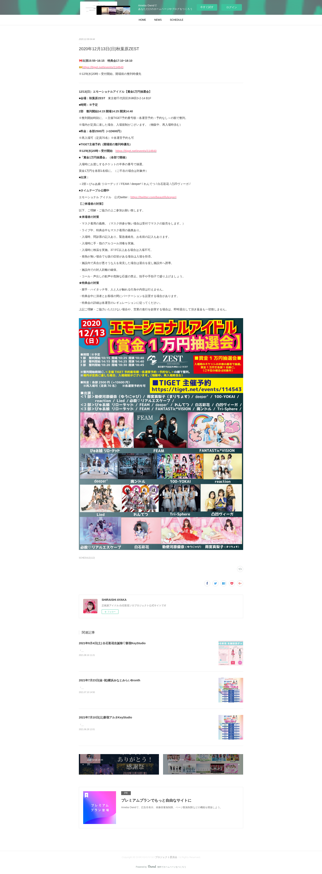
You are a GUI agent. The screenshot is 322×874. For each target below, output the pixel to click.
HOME (142, 19)
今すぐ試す (207, 7)
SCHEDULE (176, 19)
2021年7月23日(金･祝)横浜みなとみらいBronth (109, 680)
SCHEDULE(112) (87, 558)
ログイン (231, 7)
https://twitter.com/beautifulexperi (153, 197)
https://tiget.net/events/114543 (102, 67)
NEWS (158, 19)
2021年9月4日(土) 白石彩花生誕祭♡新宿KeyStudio (112, 643)
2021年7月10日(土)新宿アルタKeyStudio (105, 717)
